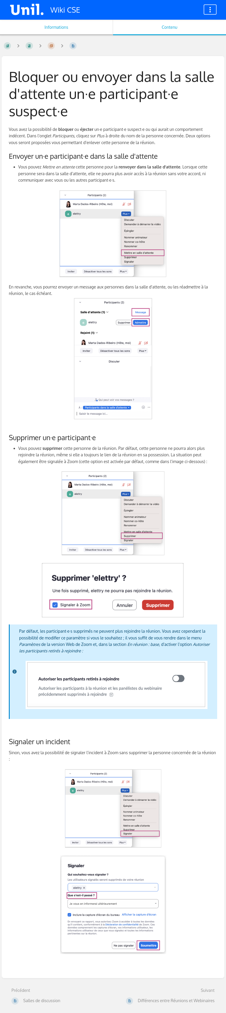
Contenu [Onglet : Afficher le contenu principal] (169, 27)
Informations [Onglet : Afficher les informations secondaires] (56, 27)
